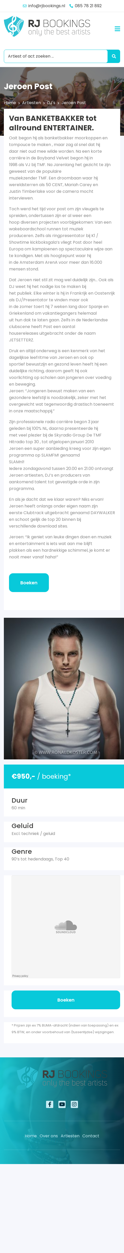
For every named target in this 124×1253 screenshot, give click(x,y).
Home (10, 103)
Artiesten (31, 103)
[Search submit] (113, 56)
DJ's (51, 103)
